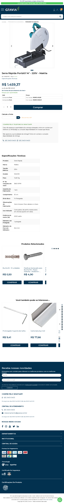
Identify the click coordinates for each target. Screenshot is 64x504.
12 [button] (62, 322)
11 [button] (62, 321)
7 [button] (62, 314)
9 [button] (62, 317)
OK (18, 117)
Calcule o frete (7, 114)
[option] (32, 45)
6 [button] (62, 313)
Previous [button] (11, 46)
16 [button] (62, 329)
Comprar (38, 107)
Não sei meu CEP (27, 117)
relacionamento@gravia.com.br (14, 413)
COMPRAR (12, 282)
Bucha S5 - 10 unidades (11, 268)
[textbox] (32, 16)
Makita (15, 76)
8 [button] (62, 316)
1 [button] (31, 70)
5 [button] (62, 311)
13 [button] (62, 324)
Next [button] (52, 46)
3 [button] (56, 248)
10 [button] (62, 319)
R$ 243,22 (11, 88)
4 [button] (58, 248)
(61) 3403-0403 (9, 140)
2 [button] (32, 70)
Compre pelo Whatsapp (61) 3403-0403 (32, 3)
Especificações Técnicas (9, 78)
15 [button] (62, 327)
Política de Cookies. (48, 499)
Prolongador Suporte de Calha (14, 331)
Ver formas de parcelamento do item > (14, 90)
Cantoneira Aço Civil (38, 331)
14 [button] (62, 326)
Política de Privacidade (31, 384)
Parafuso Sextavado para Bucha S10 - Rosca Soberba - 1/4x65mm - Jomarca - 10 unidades (33, 270)
